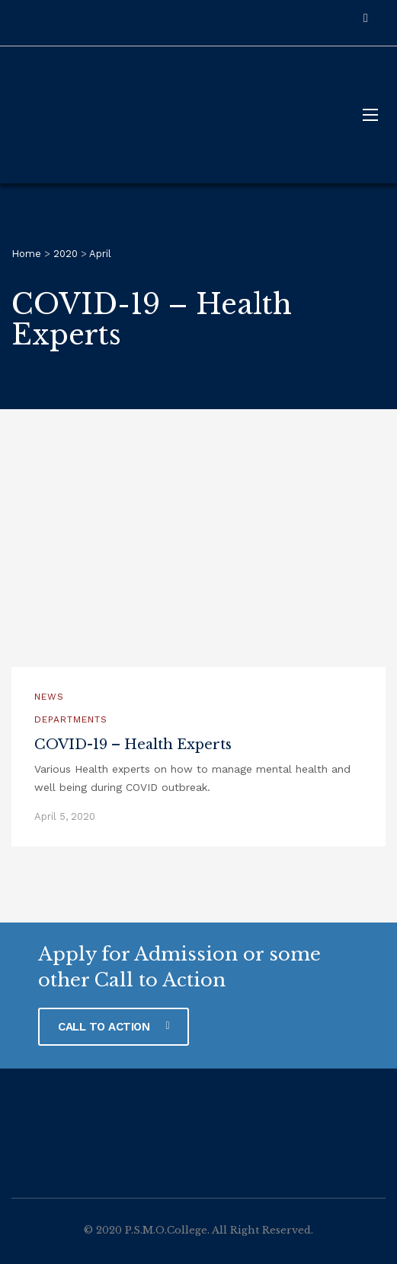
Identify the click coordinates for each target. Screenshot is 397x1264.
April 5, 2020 (64, 816)
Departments (70, 719)
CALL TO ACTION (113, 1027)
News (49, 696)
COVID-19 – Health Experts (133, 744)
